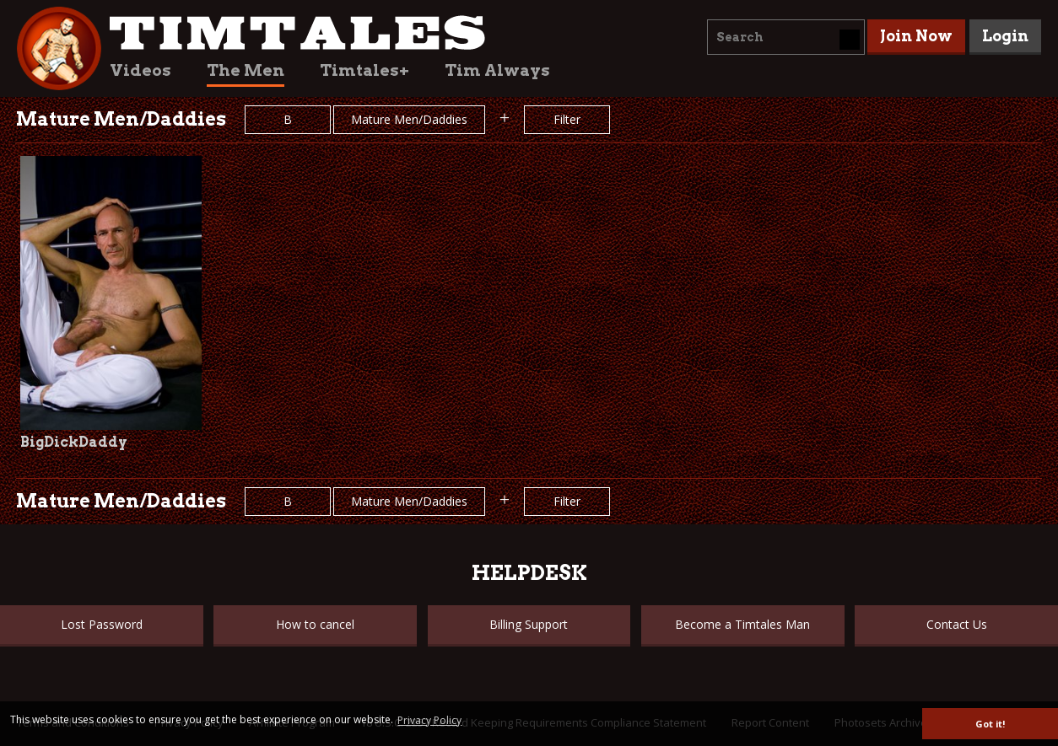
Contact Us (956, 624)
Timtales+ (364, 70)
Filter (566, 119)
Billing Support (528, 624)
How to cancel (315, 624)
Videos (140, 70)
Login (1005, 36)
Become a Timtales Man (742, 624)
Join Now (916, 36)
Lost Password (102, 624)
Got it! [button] (990, 723)
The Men (245, 70)
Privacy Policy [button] (429, 720)
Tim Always (497, 70)
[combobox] (786, 37)
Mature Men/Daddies (409, 119)
